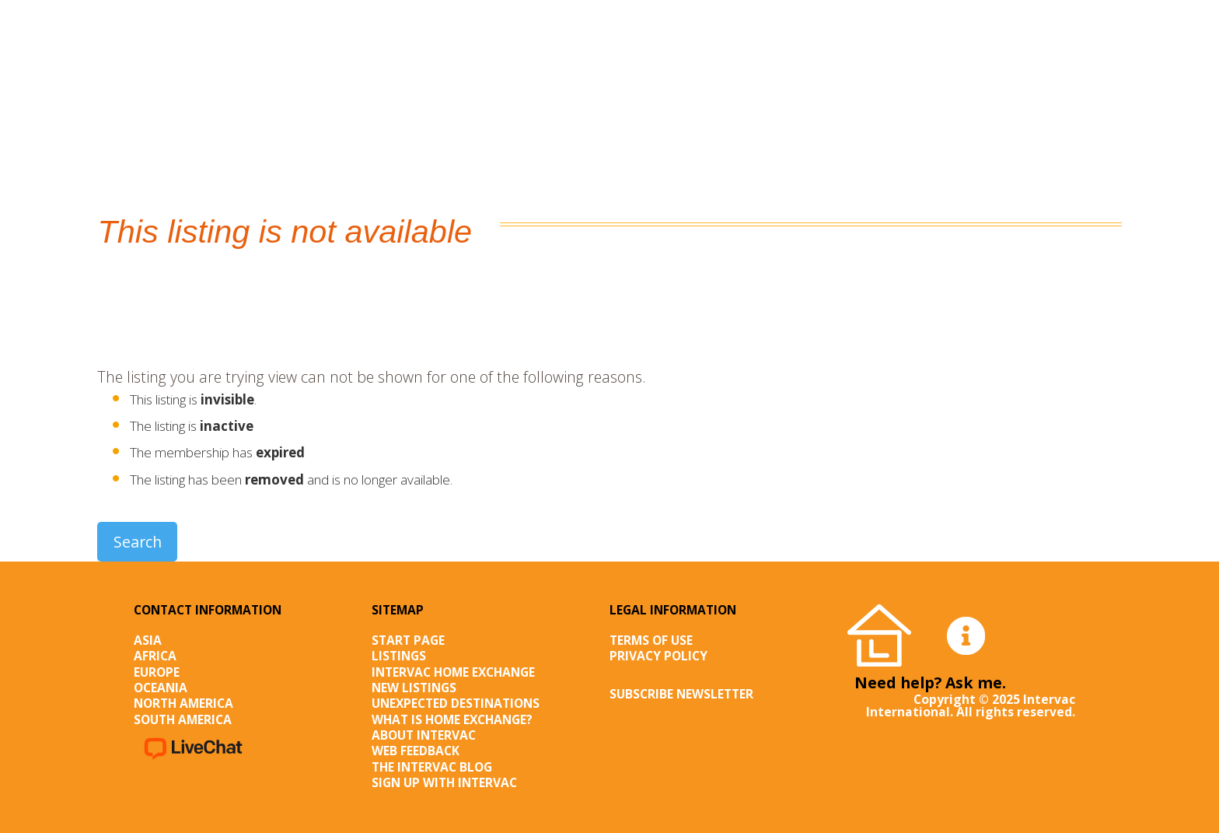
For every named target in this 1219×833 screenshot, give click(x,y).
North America (183, 703)
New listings (414, 687)
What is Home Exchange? (452, 719)
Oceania (160, 687)
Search (138, 541)
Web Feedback (415, 750)
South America (183, 719)
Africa (155, 655)
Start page (408, 640)
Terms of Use (651, 640)
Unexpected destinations (456, 703)
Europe (157, 672)
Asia (148, 640)
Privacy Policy (658, 655)
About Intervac (424, 735)
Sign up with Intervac (444, 782)
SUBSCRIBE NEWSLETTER (681, 693)
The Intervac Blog (432, 766)
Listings (399, 655)
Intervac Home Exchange (453, 672)
